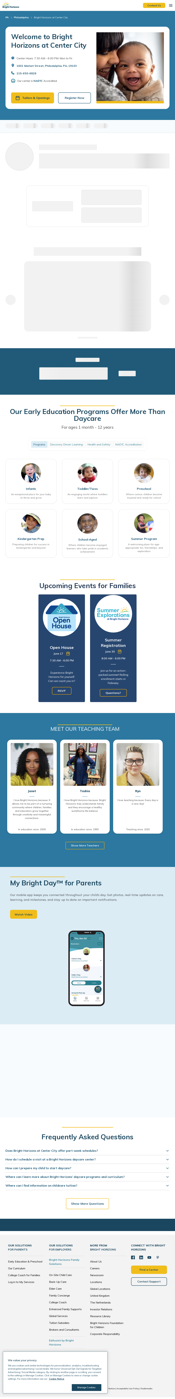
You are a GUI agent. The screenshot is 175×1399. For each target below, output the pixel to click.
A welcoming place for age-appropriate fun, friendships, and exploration (144, 550)
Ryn (138, 792)
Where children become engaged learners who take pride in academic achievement (88, 550)
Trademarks (146, 1390)
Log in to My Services (21, 1284)
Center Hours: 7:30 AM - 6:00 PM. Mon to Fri (44, 58)
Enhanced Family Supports (65, 1311)
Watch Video (24, 916)
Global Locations (100, 1290)
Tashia (85, 792)
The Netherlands (100, 1304)
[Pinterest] (156, 1259)
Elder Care (55, 1290)
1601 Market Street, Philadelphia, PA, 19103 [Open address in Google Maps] (47, 65)
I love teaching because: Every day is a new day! (137, 803)
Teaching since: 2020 (138, 830)
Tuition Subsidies (59, 1324)
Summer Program (144, 541)
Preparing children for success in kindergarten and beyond (30, 548)
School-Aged (87, 541)
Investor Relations (101, 1311)
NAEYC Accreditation (128, 445)
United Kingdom (100, 1297)
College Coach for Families (24, 1277)
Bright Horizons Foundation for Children (106, 1327)
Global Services (58, 1318)
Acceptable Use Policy (127, 1390)
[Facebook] (132, 1259)
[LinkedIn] (140, 1259)
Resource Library (100, 1318)
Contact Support (149, 1282)
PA (7, 17)
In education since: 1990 (84, 830)
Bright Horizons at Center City (51, 17)
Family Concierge (59, 1297)
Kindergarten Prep (31, 541)
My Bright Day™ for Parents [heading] (56, 884)
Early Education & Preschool (25, 1263)
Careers (95, 1270)
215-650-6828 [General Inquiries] (26, 73)
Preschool (144, 490)
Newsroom (97, 1277)
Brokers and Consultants (64, 1331)
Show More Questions (87, 1205)
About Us (96, 1263)
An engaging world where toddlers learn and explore (87, 497)
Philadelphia (21, 17)
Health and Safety (99, 445)
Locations (96, 1284)
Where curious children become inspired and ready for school (144, 497)
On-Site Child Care (60, 1277)
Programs (39, 445)
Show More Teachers (85, 846)
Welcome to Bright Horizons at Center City (48, 40)
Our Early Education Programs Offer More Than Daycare (87, 415)
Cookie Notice (108, 1390)
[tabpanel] (61, 649)
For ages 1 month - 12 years (87, 427)
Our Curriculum (16, 1270)
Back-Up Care (57, 1283)
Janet (32, 792)
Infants (31, 490)
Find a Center (149, 1271)
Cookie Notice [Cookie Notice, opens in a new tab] (56, 1378)
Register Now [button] (74, 98)
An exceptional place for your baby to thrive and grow (31, 497)
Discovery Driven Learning (66, 445)
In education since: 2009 (31, 830)
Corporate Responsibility (105, 1335)
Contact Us (154, 5)
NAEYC (38, 81)
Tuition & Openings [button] (32, 98)
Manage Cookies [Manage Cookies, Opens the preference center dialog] (85, 1387)
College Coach (58, 1304)
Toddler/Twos (87, 490)
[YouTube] (148, 1259)
